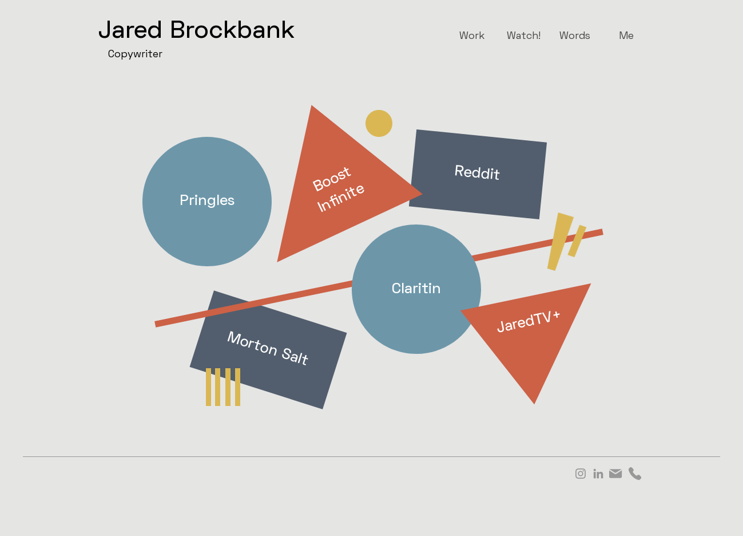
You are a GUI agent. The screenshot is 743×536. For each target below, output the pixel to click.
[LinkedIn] (598, 473)
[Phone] (635, 473)
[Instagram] (580, 473)
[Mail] (615, 473)
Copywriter (135, 55)
